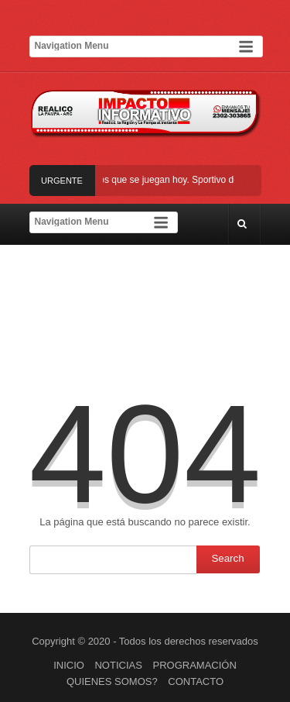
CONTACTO (195, 681)
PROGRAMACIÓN (195, 665)
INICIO (68, 665)
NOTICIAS (118, 665)
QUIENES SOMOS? (112, 681)
